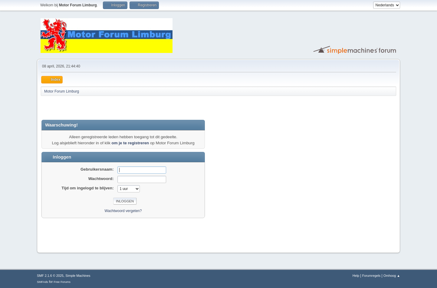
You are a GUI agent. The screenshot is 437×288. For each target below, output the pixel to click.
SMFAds (42, 281)
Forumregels (371, 275)
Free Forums (62, 281)
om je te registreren (130, 143)
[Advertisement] (112, 108)
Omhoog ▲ (391, 275)
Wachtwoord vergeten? (123, 211)
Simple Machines (77, 275)
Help (356, 275)
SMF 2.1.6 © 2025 (50, 275)
